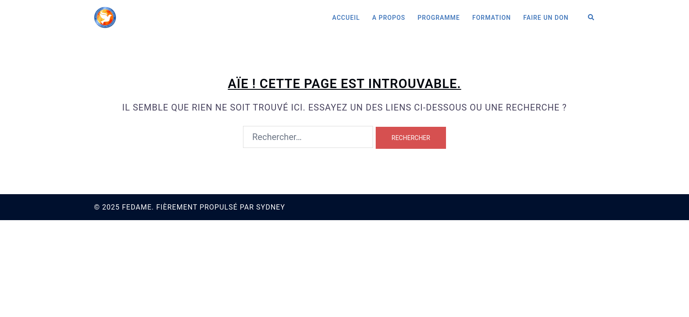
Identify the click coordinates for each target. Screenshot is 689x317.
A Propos (388, 17)
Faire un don (546, 17)
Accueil (346, 17)
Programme (438, 17)
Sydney (270, 207)
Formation (491, 17)
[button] (591, 17)
